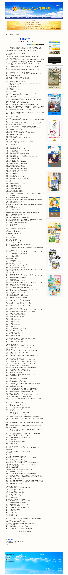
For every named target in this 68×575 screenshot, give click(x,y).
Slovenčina (60, 559)
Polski (53, 570)
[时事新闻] (7, 17)
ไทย (59, 563)
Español (47, 566)
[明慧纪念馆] (40, 17)
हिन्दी (52, 557)
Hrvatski (53, 559)
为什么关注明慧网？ (10, 561)
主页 (7, 34)
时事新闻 (12, 34)
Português (60, 554)
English (47, 563)
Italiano (53, 563)
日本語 (53, 566)
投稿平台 (8, 559)
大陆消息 (18, 34)
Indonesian (54, 561)
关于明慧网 (8, 557)
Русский (59, 557)
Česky (47, 559)
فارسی (47, 568)
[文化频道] (33, 17)
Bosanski (48, 557)
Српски (59, 561)
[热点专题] (14, 17)
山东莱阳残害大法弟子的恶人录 (13, 542)
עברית (53, 554)
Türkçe (59, 566)
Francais (47, 570)
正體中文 (42, 554)
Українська (60, 568)
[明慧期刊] (20, 17)
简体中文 (42, 557)
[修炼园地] (27, 17)
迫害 (24, 47)
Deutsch (47, 561)
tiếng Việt (60, 570)
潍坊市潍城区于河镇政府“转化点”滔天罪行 (16, 541)
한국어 (53, 568)
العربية (47, 554)
